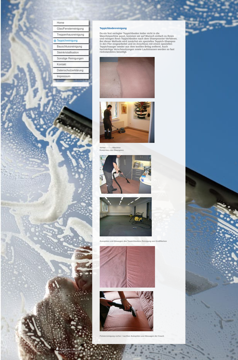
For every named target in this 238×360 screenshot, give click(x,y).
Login (179, 349)
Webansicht (177, 351)
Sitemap (75, 349)
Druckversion (63, 349)
